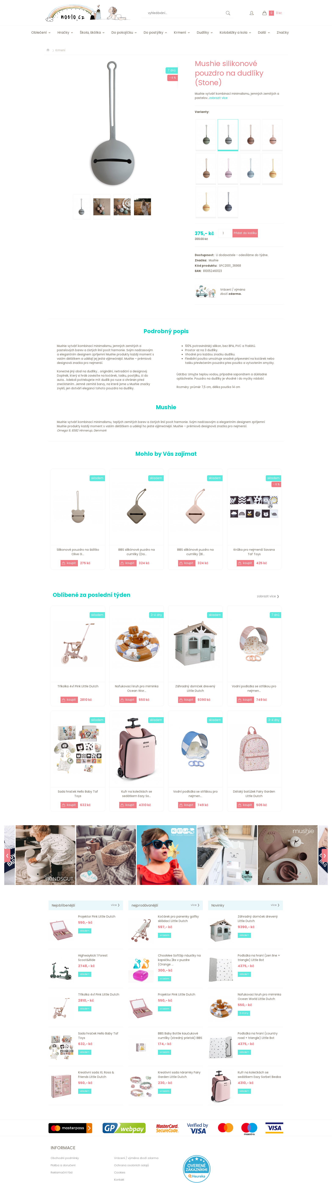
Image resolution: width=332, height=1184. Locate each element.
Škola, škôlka (90, 32)
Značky (283, 32)
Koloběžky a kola (233, 32)
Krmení (180, 32)
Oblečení (39, 32)
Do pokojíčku (122, 32)
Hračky (63, 32)
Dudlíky (203, 32)
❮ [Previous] (7, 855)
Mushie (213, 260)
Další (262, 32)
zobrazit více (218, 98)
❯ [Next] (324, 855)
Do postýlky (153, 32)
